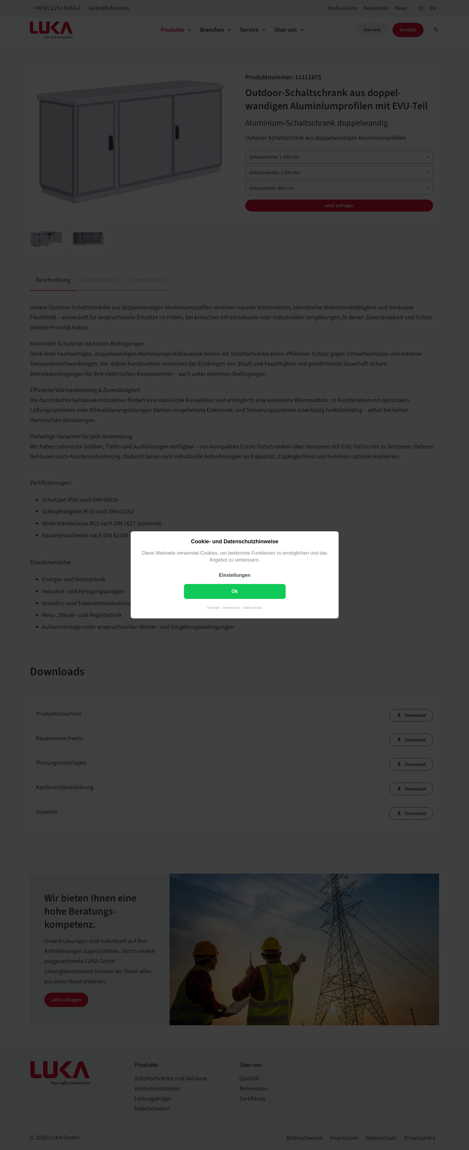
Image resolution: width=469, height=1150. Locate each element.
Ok (234, 591)
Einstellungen (234, 575)
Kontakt (213, 608)
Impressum (231, 608)
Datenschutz (252, 608)
